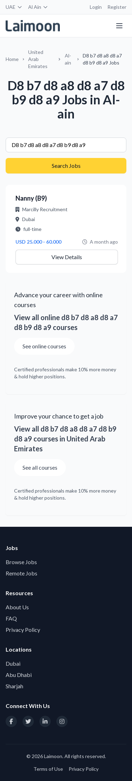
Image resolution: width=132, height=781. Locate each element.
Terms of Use (48, 769)
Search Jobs (66, 165)
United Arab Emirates (38, 59)
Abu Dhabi (19, 674)
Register (116, 7)
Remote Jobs (21, 573)
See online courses (44, 346)
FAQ (11, 618)
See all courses (40, 467)
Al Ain (38, 7)
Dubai (13, 663)
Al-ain (68, 59)
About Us (17, 607)
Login (96, 7)
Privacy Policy (23, 629)
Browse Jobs (21, 562)
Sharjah (14, 686)
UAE (14, 7)
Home (12, 59)
